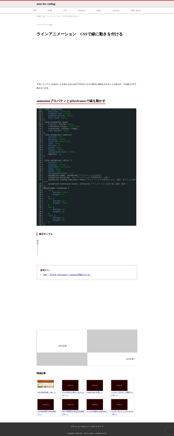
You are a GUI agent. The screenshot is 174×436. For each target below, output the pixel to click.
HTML (49, 10)
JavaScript (115, 10)
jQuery (98, 10)
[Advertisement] (87, 62)
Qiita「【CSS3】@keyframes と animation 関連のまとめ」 (67, 275)
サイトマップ (97, 426)
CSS (65, 10)
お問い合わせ (136, 10)
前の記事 (62, 346)
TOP (34, 10)
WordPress (81, 10)
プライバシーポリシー (80, 426)
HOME (39, 16)
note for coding (46, 3)
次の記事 (131, 359)
